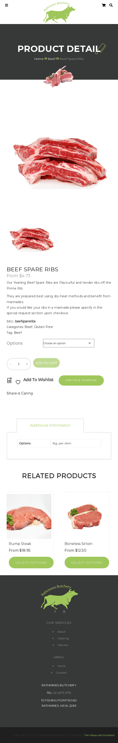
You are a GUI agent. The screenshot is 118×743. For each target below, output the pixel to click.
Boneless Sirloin (78, 544)
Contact (61, 672)
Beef (51, 59)
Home (39, 59)
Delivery (63, 645)
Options (14, 343)
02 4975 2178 (62, 692)
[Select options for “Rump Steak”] (31, 562)
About (61, 631)
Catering (63, 638)
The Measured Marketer (99, 735)
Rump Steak (20, 544)
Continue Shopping (81, 380)
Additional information (50, 425)
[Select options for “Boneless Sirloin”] (87, 562)
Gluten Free (43, 327)
